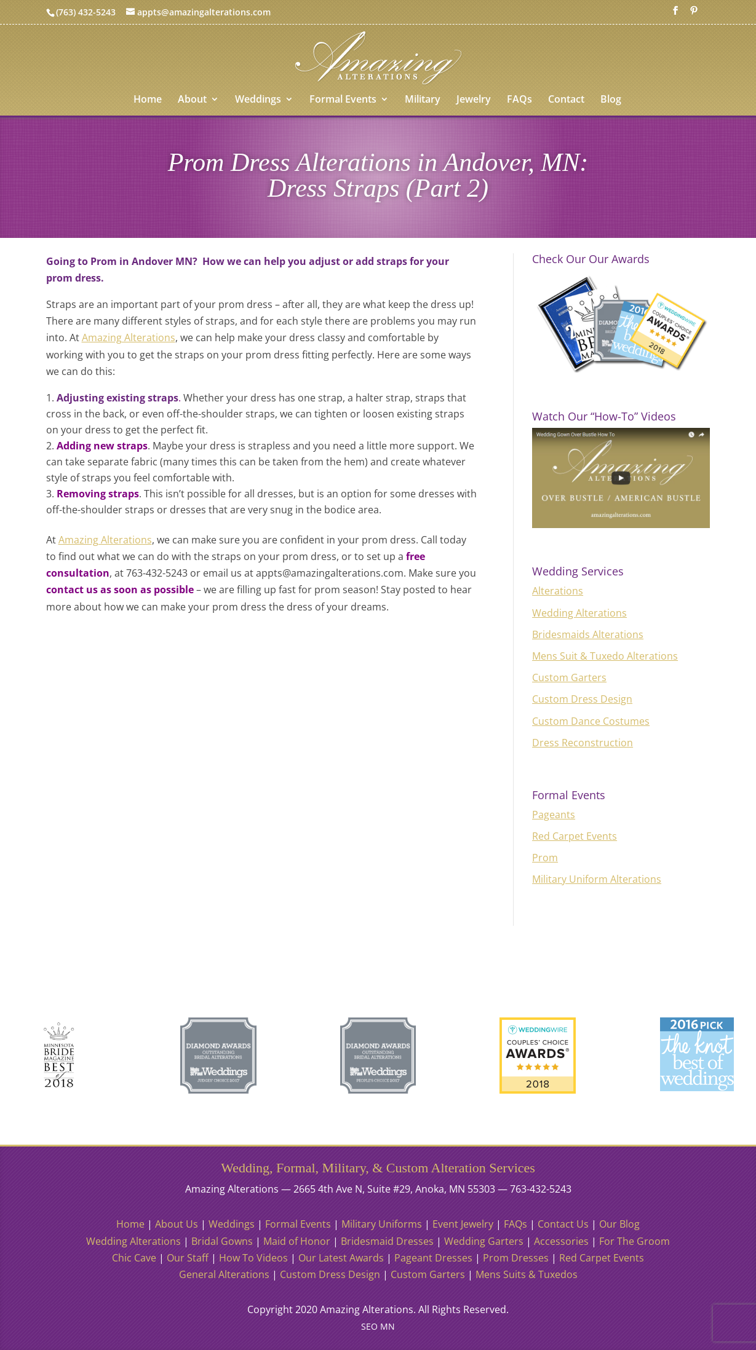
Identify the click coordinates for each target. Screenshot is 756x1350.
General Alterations (224, 1274)
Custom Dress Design (582, 699)
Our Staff (188, 1258)
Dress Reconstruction (582, 742)
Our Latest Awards (341, 1258)
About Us (176, 1224)
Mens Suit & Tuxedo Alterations (605, 656)
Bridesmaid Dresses (387, 1241)
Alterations (557, 591)
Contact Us (563, 1224)
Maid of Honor (296, 1241)
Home (147, 100)
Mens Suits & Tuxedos (526, 1274)
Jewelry (473, 100)
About (192, 100)
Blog (610, 100)
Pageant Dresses (433, 1258)
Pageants (553, 814)
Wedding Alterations (579, 613)
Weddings (258, 100)
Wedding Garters (483, 1241)
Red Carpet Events (574, 836)
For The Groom (634, 1241)
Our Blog (619, 1224)
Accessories (561, 1241)
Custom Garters (569, 677)
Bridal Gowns (222, 1241)
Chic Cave (134, 1258)
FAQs (519, 100)
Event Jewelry (462, 1224)
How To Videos (253, 1258)
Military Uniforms (381, 1224)
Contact (566, 100)
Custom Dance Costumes (591, 721)
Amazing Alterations (128, 337)
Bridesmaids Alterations (587, 634)
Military (422, 100)
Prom (545, 857)
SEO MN (378, 1326)
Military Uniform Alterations (596, 879)
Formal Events (342, 100)
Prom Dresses (516, 1258)
